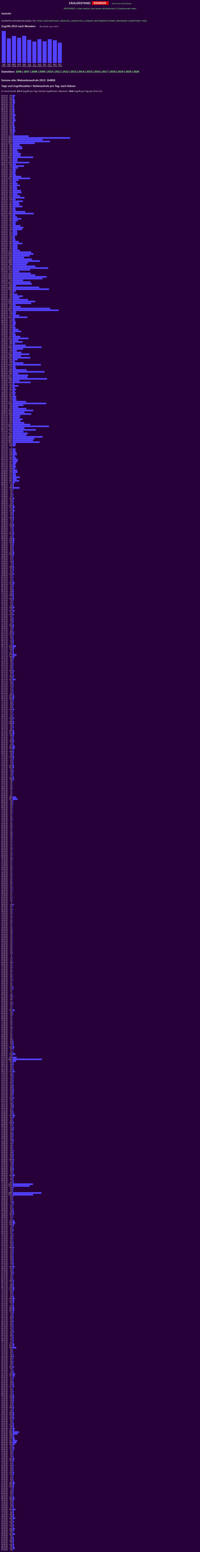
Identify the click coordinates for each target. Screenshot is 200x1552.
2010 (50, 71)
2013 (73, 71)
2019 (120, 71)
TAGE (39, 21)
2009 (42, 71)
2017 (105, 71)
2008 (34, 71)
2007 (26, 71)
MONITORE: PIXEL (138, 21)
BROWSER (122, 21)
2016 (97, 71)
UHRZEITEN (77, 21)
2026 (136, 71)
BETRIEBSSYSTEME (105, 21)
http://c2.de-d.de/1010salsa (121, 3)
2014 (81, 71)
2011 (58, 71)
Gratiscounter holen (127, 8)
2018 (113, 71)
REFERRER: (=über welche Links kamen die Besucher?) (90, 8)
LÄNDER (89, 21)
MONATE (65, 21)
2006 (19, 71)
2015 (89, 71)
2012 (66, 71)
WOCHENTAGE (51, 21)
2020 (128, 71)
